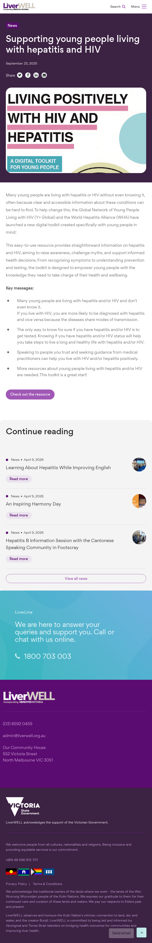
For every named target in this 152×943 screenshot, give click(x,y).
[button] (138, 7)
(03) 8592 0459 (17, 724)
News (12, 26)
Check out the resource (30, 394)
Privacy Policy (16, 884)
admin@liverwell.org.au (24, 736)
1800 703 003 (43, 656)
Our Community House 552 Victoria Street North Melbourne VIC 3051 (28, 754)
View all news (76, 579)
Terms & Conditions (47, 884)
